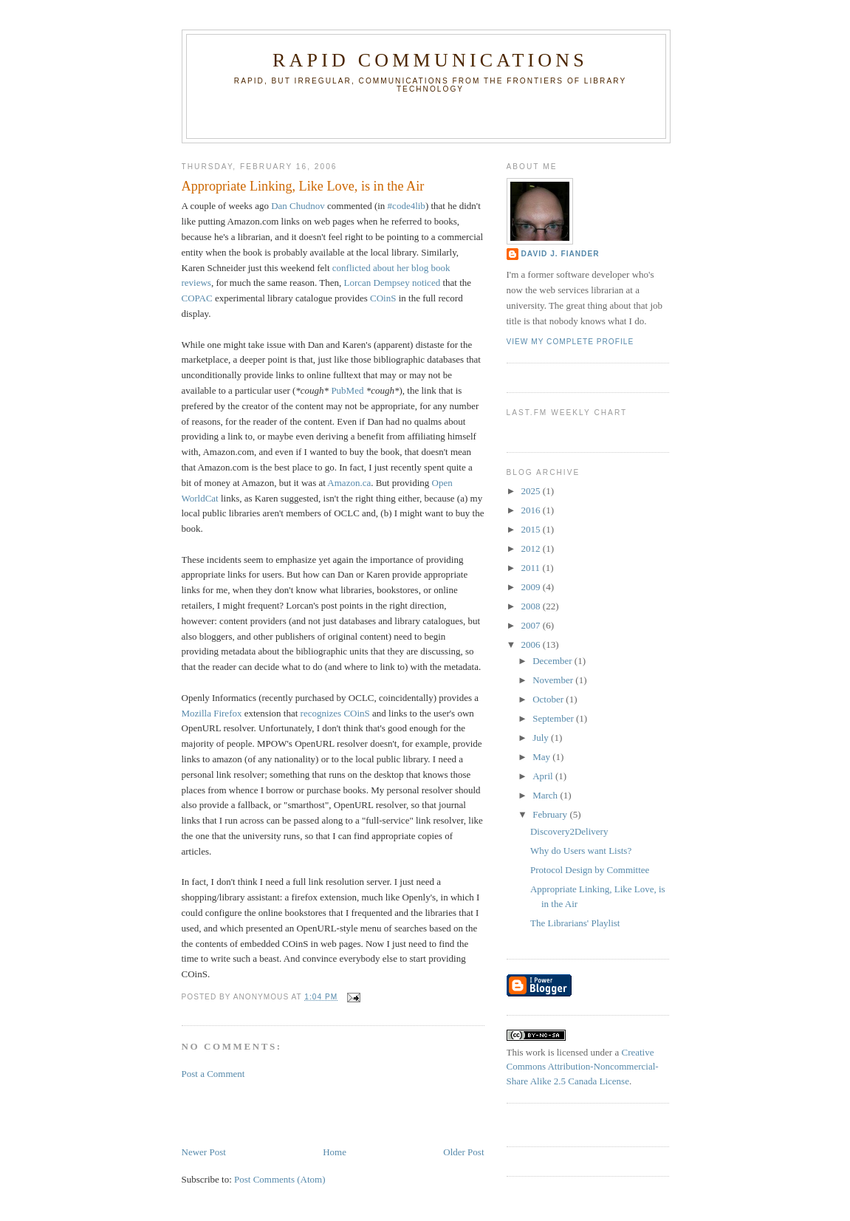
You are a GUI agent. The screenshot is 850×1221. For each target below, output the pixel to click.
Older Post (463, 1151)
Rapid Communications (430, 60)
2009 (532, 586)
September (554, 718)
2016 (532, 510)
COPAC (197, 298)
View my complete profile (570, 342)
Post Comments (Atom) (280, 1179)
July (541, 737)
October (549, 699)
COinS (383, 298)
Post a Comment (213, 1073)
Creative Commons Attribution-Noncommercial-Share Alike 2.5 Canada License (583, 1067)
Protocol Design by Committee (589, 869)
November (553, 679)
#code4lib (406, 205)
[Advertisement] (268, 1112)
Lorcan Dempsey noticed (391, 282)
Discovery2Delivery (569, 831)
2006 (532, 644)
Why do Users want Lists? (580, 850)
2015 (532, 529)
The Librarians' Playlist (575, 922)
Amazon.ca (349, 482)
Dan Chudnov (298, 205)
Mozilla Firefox (212, 713)
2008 (532, 606)
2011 (532, 567)
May (542, 756)
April (543, 775)
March (546, 795)
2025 (532, 490)
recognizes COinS (335, 713)
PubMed (347, 390)
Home (334, 1151)
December (553, 660)
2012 (532, 548)
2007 (532, 625)
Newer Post (204, 1151)
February (550, 814)
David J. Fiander (560, 254)
